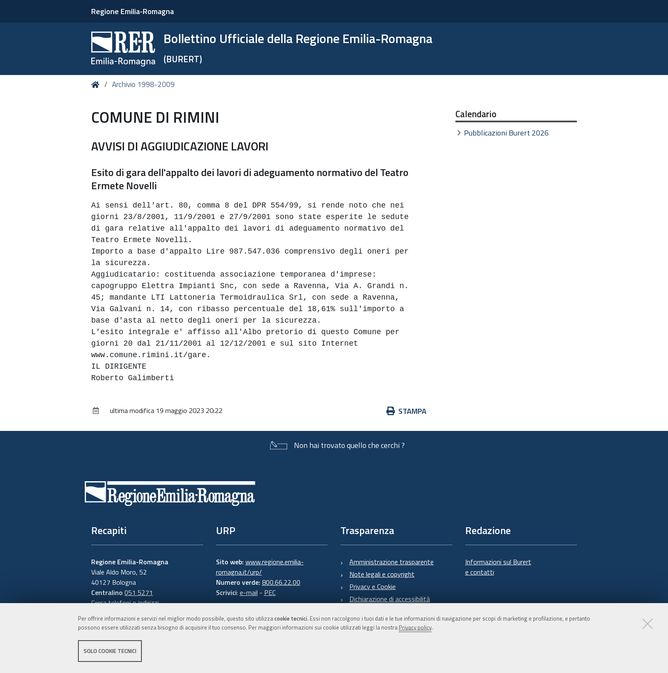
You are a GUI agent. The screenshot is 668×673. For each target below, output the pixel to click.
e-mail (249, 592)
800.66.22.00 (281, 582)
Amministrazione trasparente (391, 562)
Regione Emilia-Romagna (132, 11)
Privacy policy (415, 627)
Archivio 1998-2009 (143, 84)
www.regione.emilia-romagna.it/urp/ (260, 567)
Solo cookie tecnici (110, 651)
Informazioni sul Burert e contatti (498, 567)
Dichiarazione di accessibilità (389, 599)
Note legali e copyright (382, 574)
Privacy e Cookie (372, 586)
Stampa (406, 411)
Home (97, 84)
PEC (270, 592)
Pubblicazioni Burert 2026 (506, 133)
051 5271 (138, 592)
